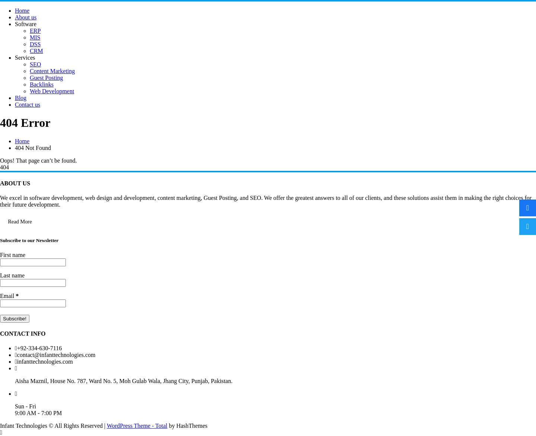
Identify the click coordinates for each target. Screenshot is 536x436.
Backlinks (42, 84)
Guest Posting (46, 78)
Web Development (52, 91)
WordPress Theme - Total (137, 426)
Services (25, 57)
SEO (35, 64)
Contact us (27, 104)
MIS (35, 37)
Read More (20, 222)
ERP (35, 31)
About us (25, 17)
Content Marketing (52, 71)
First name (12, 255)
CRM (36, 51)
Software (25, 24)
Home (22, 10)
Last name (12, 275)
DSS (35, 44)
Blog (20, 98)
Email (9, 296)
